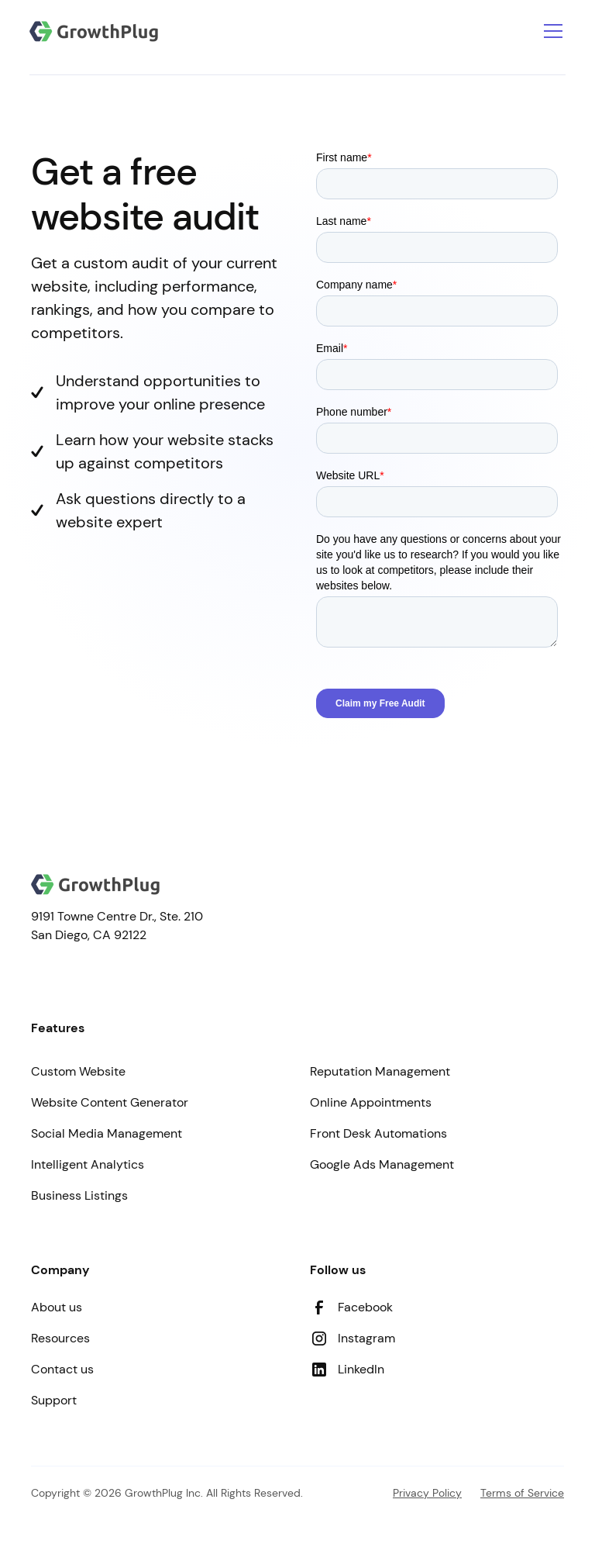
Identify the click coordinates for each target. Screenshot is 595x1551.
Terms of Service (522, 1493)
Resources (60, 1338)
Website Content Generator (109, 1102)
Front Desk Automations (378, 1133)
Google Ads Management (382, 1164)
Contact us (62, 1369)
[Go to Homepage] (93, 31)
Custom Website (78, 1071)
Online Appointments (371, 1102)
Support (54, 1400)
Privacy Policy (427, 1493)
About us (56, 1307)
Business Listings (79, 1195)
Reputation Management (380, 1071)
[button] (550, 31)
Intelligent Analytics (87, 1164)
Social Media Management (106, 1133)
